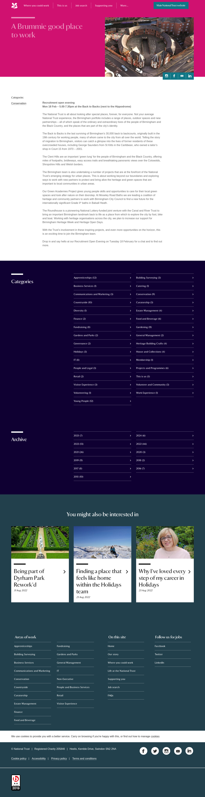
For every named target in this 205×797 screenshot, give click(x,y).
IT (58, 670)
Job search (81, 5)
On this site (117, 637)
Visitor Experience (67, 703)
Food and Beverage (24, 720)
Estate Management (25, 703)
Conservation (18, 103)
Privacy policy (59, 758)
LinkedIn (159, 662)
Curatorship (21, 695)
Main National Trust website (171, 5)
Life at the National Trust (121, 670)
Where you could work (36, 5)
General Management (69, 662)
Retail (60, 695)
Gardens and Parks (67, 654)
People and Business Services (73, 687)
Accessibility (39, 758)
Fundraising (63, 646)
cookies (155, 736)
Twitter (159, 654)
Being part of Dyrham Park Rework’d (29, 578)
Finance (18, 711)
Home (111, 646)
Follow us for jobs (168, 637)
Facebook (160, 646)
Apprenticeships (23, 646)
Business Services (24, 662)
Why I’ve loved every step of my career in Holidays (162, 578)
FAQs (110, 695)
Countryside (21, 687)
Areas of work (25, 637)
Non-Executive (65, 679)
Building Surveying (24, 654)
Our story (113, 654)
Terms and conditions (84, 758)
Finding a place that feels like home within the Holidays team (99, 581)
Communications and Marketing (32, 670)
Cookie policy (18, 758)
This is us (62, 5)
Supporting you (103, 5)
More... (124, 5)
